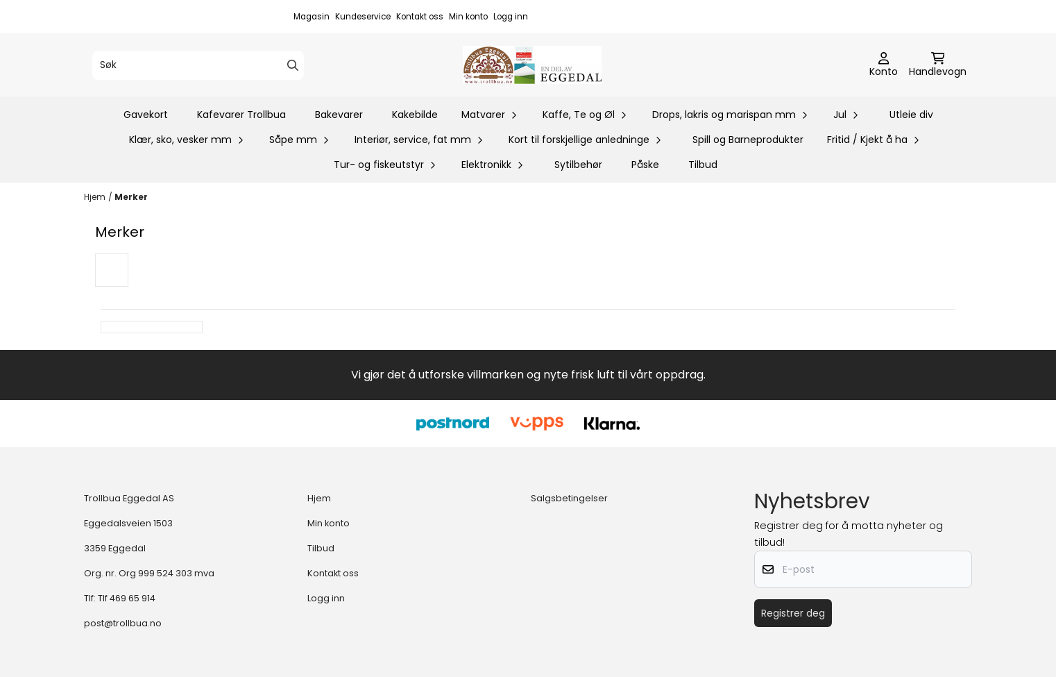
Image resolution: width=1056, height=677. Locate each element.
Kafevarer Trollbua (241, 115)
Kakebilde (415, 115)
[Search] (292, 65)
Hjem (94, 197)
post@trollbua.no (123, 623)
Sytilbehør (578, 165)
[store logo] (532, 65)
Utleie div (911, 115)
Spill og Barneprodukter (747, 140)
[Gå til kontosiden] (883, 65)
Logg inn (510, 16)
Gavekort (146, 115)
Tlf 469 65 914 (126, 598)
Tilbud (702, 165)
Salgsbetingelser (569, 498)
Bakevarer (339, 115)
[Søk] (198, 65)
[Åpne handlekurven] (937, 65)
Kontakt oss (419, 16)
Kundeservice (363, 16)
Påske (645, 165)
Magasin (311, 16)
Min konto (468, 16)
